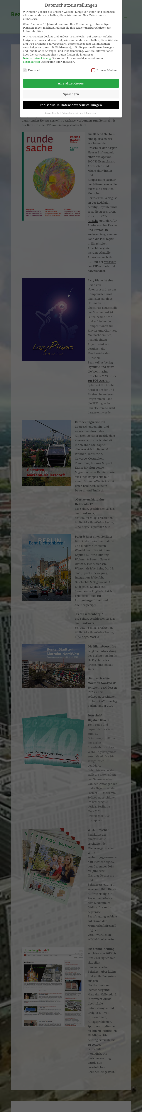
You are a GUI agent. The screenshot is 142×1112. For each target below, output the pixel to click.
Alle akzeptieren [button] (71, 82)
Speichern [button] (71, 93)
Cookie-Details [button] (52, 112)
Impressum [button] (91, 112)
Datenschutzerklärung (37, 57)
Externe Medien (104, 69)
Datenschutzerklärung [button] (73, 112)
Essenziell (31, 69)
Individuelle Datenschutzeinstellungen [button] (71, 104)
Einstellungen (31, 61)
